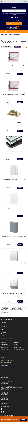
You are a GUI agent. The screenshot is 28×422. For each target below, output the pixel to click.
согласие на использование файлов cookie (9, 419)
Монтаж (2, 333)
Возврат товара (4, 366)
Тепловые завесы (4, 345)
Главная (2, 34)
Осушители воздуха (5, 349)
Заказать (20, 73)
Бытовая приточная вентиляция (7, 35)
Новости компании (4, 325)
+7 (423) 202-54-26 (4, 382)
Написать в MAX (6, 406)
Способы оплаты (4, 365)
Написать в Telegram (7, 408)
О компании (3, 322)
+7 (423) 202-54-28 (4, 393)
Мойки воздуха (17, 345)
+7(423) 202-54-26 (4, 388)
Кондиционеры (4, 341)
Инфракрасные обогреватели (19, 349)
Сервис (2, 335)
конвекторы (14, 14)
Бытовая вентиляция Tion (7, 46)
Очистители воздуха (18, 347)
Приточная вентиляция (14, 34)
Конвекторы (3, 342)
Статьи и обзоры (4, 323)
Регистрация (24, 1)
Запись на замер (14, 23)
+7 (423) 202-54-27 (4, 403)
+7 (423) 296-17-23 (4, 398)
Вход (20, 1)
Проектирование (4, 332)
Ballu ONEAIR (17, 46)
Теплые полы (16, 342)
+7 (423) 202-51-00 (14, 17)
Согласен (23, 419)
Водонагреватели (4, 344)
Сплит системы (4, 350)
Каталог (7, 34)
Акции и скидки (4, 326)
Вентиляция (16, 344)
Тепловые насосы (17, 341)
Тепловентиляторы (4, 347)
